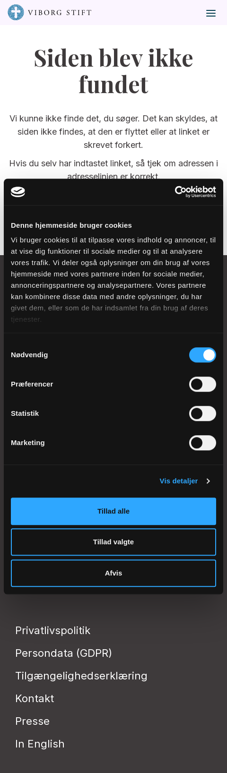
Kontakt (34, 698)
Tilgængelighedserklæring (81, 675)
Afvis (113, 573)
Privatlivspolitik (52, 630)
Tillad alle (113, 511)
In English (40, 743)
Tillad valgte (113, 542)
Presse (32, 721)
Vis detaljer (179, 481)
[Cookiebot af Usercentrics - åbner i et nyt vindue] (174, 192)
